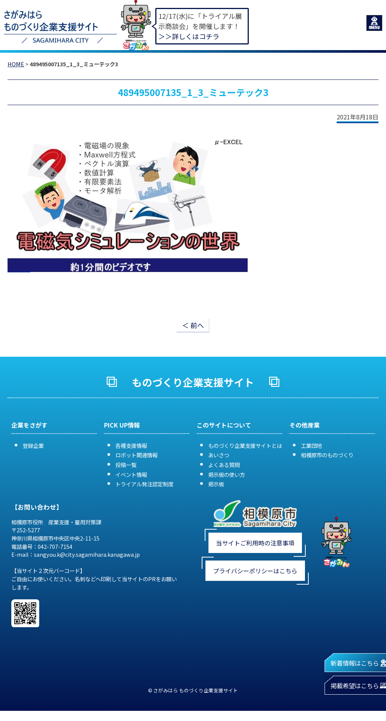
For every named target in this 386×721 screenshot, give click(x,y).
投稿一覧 (125, 465)
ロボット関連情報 (136, 455)
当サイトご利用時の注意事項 (255, 542)
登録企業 (33, 445)
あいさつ (218, 455)
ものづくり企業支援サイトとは (245, 445)
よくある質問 (224, 465)
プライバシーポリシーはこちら (255, 570)
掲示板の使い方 (226, 474)
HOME (16, 64)
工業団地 (311, 445)
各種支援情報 (131, 445)
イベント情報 (131, 474)
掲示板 (216, 484)
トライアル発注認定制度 (144, 484)
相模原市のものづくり (327, 455)
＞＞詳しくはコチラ (188, 36)
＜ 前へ (193, 325)
